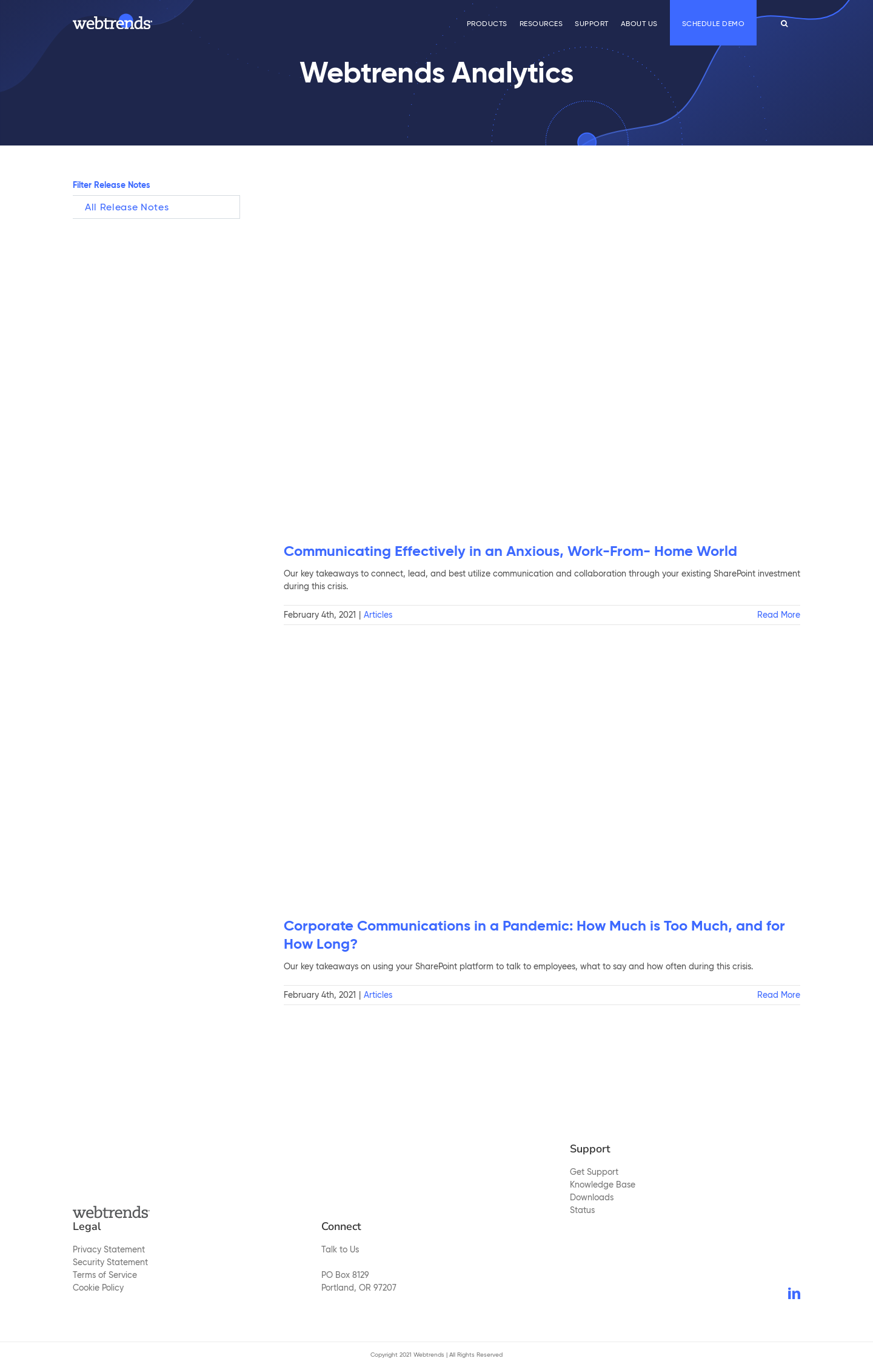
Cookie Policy (98, 1287)
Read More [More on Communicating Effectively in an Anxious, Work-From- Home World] (778, 614)
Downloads (592, 1197)
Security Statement (110, 1262)
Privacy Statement (109, 1249)
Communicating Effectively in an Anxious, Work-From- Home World (510, 551)
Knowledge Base (602, 1184)
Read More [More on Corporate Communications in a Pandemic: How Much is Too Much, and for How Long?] (778, 994)
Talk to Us (340, 1249)
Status (582, 1210)
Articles (378, 614)
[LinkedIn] (794, 1294)
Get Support (594, 1171)
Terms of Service (105, 1274)
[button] (784, 22)
